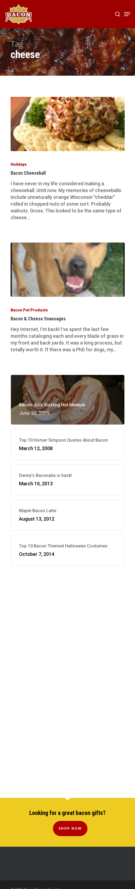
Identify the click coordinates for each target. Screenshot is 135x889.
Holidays (19, 164)
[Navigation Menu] (127, 14)
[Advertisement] (68, 620)
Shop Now (70, 828)
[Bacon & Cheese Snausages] (68, 270)
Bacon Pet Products (29, 310)
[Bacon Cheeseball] (68, 124)
